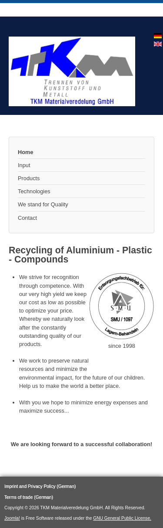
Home (25, 152)
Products (29, 178)
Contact (27, 218)
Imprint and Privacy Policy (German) (40, 486)
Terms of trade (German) (28, 497)
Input (24, 165)
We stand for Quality (43, 204)
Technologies (34, 191)
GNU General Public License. (122, 518)
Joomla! (12, 518)
